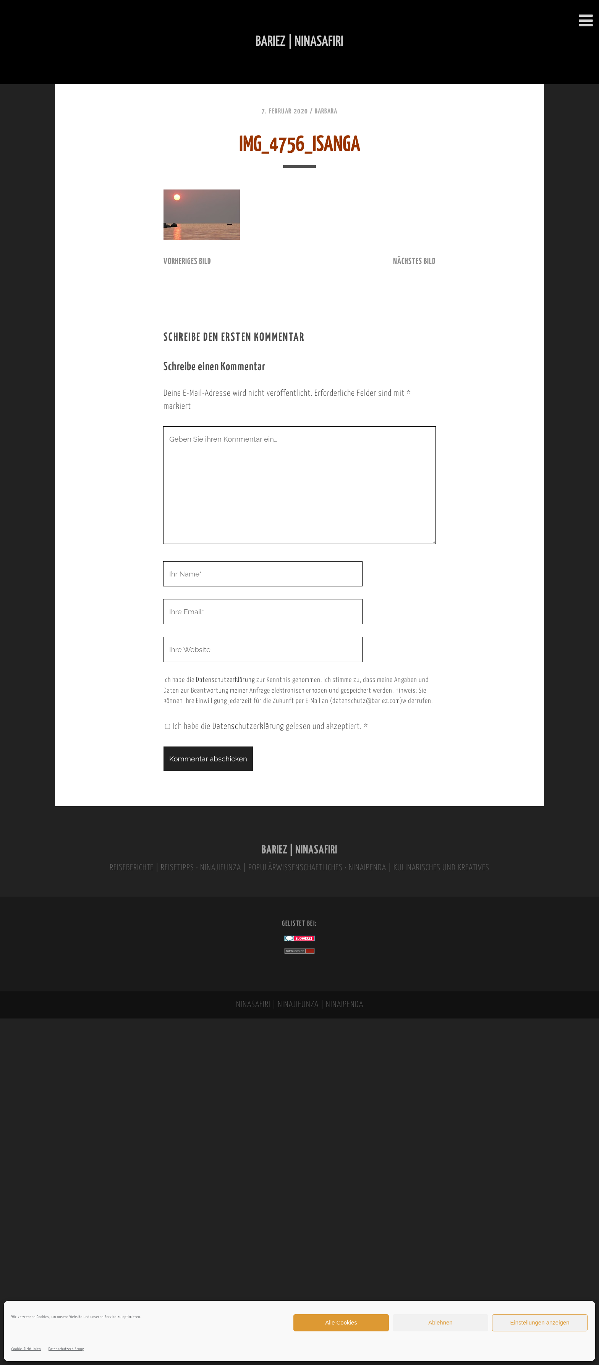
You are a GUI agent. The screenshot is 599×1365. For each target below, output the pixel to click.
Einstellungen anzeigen (539, 1322)
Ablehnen (440, 1322)
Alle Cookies (341, 1322)
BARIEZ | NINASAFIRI (299, 850)
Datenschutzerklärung (66, 1349)
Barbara (326, 111)
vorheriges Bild (187, 261)
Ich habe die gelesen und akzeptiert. (266, 726)
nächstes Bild (414, 261)
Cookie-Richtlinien (26, 1349)
